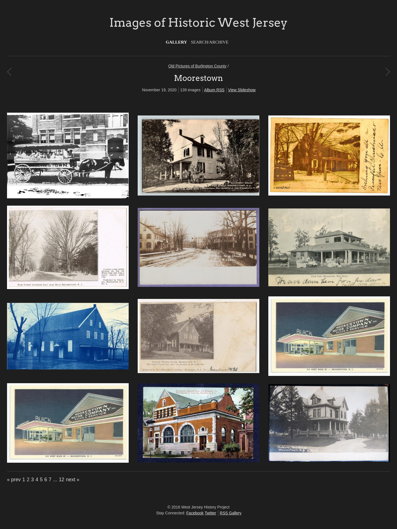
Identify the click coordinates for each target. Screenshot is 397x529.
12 (61, 479)
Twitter (210, 513)
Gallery (176, 42)
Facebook (194, 513)
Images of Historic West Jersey (198, 22)
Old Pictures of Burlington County (197, 66)
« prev (14, 479)
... (55, 479)
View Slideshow (242, 90)
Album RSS (214, 90)
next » (73, 479)
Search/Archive (209, 42)
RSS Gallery (230, 513)
